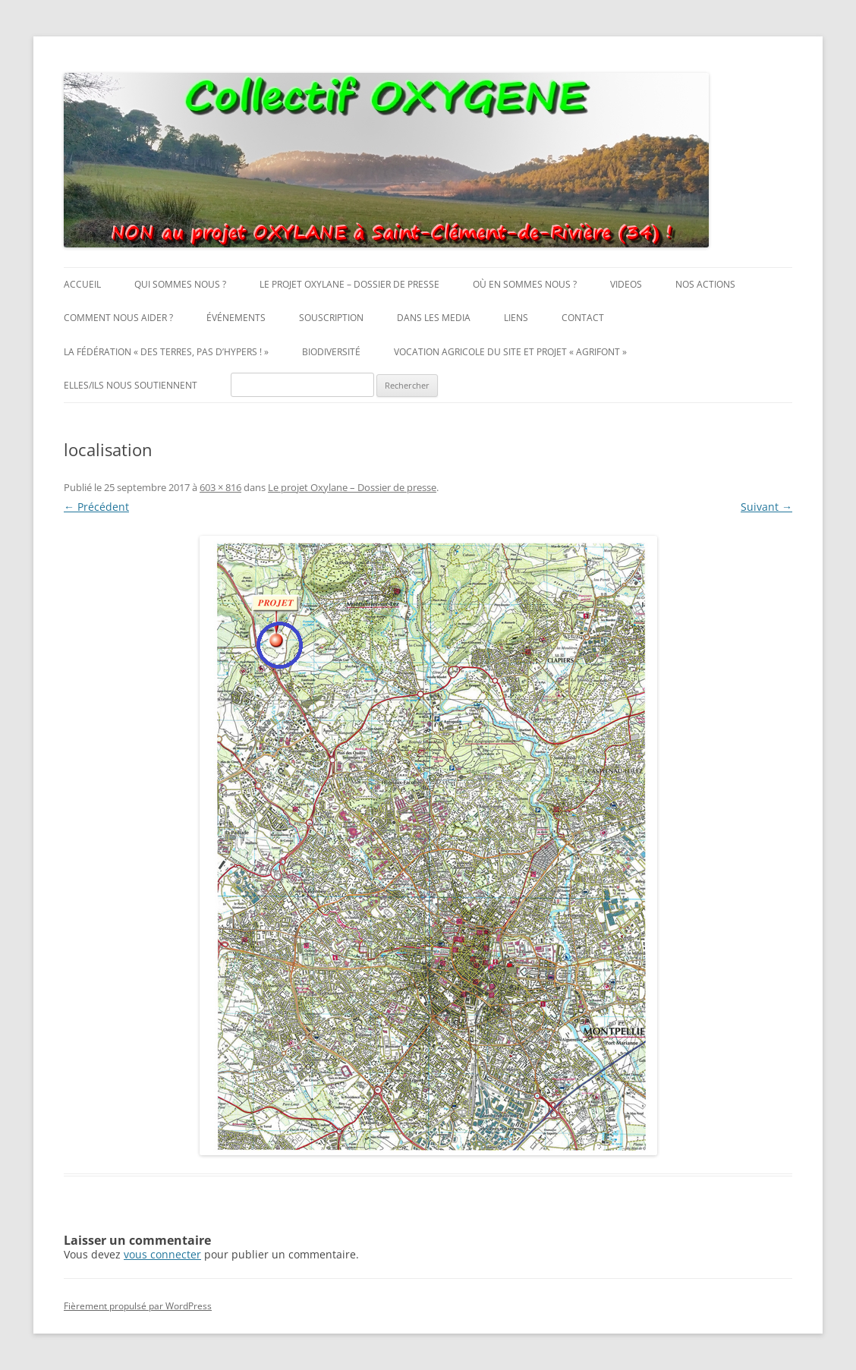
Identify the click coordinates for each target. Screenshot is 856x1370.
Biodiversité (331, 351)
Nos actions (705, 284)
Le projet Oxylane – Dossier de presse (349, 284)
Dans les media (433, 317)
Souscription (331, 317)
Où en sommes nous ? (525, 284)
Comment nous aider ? (118, 317)
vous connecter (162, 1254)
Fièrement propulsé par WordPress (138, 1305)
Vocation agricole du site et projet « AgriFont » (510, 351)
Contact (583, 317)
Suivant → (766, 506)
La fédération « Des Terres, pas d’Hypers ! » (166, 351)
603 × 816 (220, 487)
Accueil (82, 284)
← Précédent (96, 506)
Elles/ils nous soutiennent (130, 385)
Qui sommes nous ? (180, 284)
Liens (516, 317)
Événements (236, 317)
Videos (626, 284)
